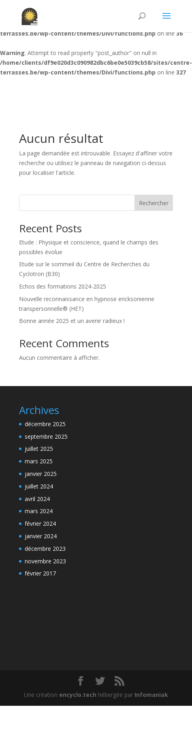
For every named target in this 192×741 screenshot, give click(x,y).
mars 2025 (39, 461)
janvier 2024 (41, 536)
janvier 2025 (41, 474)
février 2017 (40, 573)
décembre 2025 (45, 424)
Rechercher (154, 203)
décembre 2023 (45, 548)
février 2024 (40, 523)
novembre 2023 (45, 561)
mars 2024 (39, 511)
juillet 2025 (39, 448)
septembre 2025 (46, 436)
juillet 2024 (39, 486)
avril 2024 (37, 499)
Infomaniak (151, 695)
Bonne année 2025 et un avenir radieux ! (72, 321)
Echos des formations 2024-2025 (62, 286)
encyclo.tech (77, 695)
